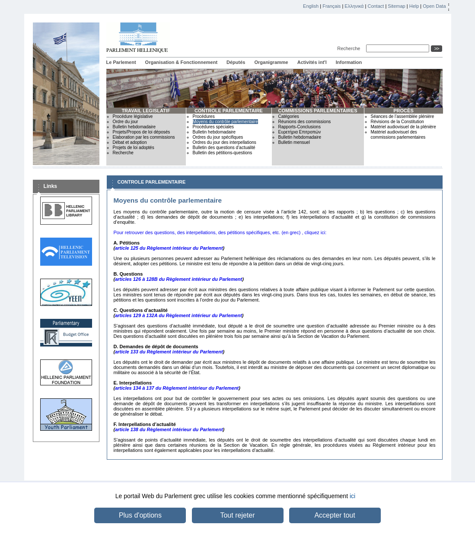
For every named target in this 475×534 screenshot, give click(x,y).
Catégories (288, 116)
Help (414, 6)
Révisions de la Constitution (397, 121)
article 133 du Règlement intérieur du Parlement (169, 351)
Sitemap (396, 6)
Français (331, 6)
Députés (235, 62)
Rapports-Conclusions (299, 126)
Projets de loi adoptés (133, 147)
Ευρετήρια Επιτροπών (299, 132)
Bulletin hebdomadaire (134, 126)
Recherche (350, 48)
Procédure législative (133, 116)
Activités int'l (312, 62)
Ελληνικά (353, 6)
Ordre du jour (125, 121)
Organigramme (271, 62)
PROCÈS (403, 110)
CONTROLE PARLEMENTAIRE (228, 110)
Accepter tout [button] (334, 515)
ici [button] (352, 496)
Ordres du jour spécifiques (218, 137)
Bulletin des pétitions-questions (222, 152)
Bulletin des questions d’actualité (224, 147)
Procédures (204, 116)
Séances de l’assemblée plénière (402, 116)
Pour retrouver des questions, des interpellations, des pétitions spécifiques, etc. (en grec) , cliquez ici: (220, 232)
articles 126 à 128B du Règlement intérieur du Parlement (178, 279)
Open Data (434, 6)
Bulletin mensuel (294, 142)
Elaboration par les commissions (144, 137)
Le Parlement (121, 62)
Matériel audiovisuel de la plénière (403, 126)
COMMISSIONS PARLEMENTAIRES (317, 110)
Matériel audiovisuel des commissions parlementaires (398, 135)
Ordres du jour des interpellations (224, 142)
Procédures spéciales (213, 126)
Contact (375, 6)
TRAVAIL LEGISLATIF (145, 110)
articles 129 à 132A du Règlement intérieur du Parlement (178, 315)
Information (349, 62)
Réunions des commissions (304, 121)
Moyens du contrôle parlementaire (225, 121)
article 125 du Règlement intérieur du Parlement (169, 248)
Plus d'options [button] (140, 515)
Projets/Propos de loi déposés (141, 132)
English (311, 6)
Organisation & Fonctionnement (181, 62)
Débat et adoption (130, 142)
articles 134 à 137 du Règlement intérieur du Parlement (177, 388)
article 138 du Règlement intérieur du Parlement (169, 429)
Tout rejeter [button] (237, 515)
